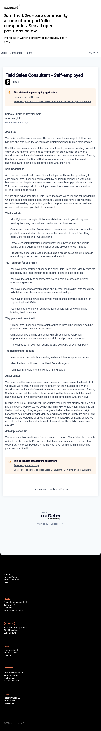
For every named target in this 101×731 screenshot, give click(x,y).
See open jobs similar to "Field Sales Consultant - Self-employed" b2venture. (52, 101)
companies (16, 52)
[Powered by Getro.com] (50, 516)
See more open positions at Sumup (51, 489)
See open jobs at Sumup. (26, 97)
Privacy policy (42, 524)
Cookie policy (57, 524)
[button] (92, 722)
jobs (4, 52)
